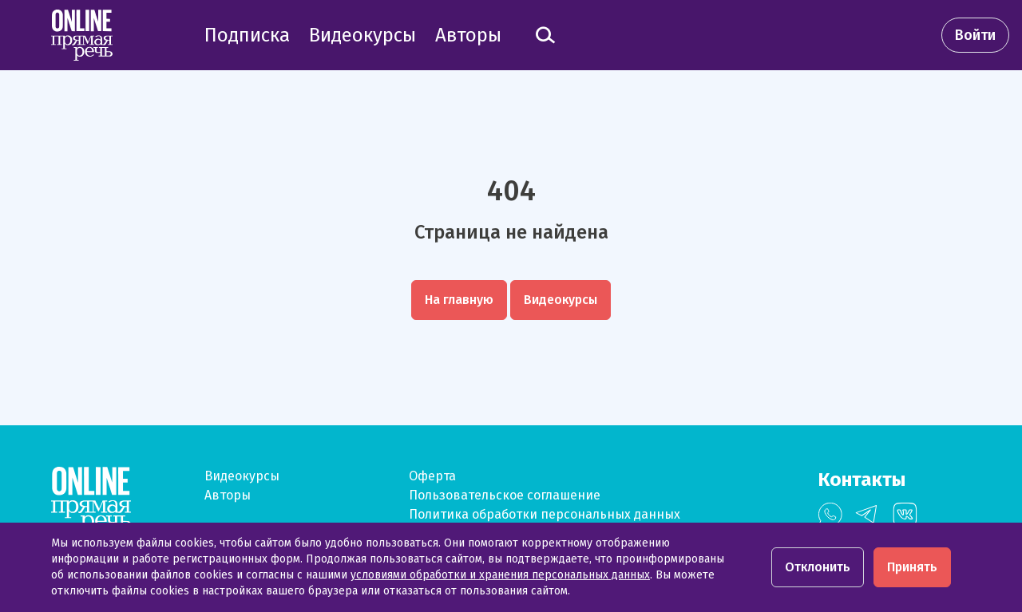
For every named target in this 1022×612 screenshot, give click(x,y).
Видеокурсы (241, 476)
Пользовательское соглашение (504, 495)
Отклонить (817, 566)
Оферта (432, 476)
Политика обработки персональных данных (544, 514)
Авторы (227, 495)
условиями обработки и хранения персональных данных (500, 575)
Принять (912, 566)
